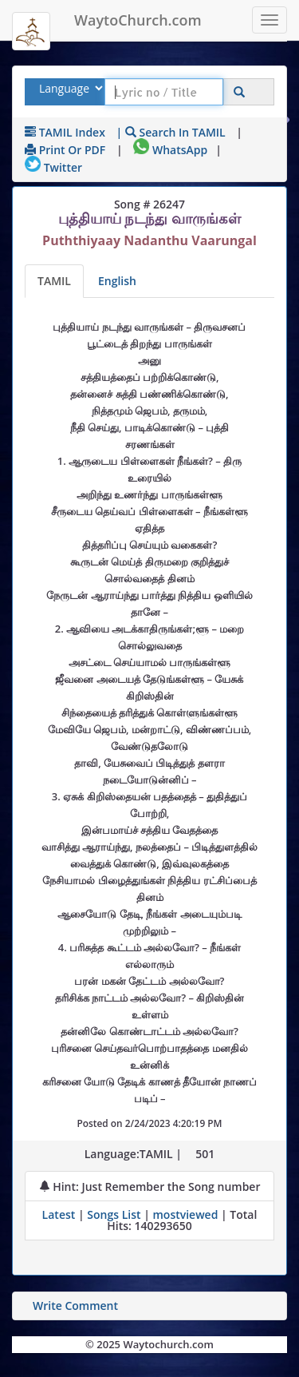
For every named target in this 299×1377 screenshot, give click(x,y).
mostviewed (185, 1214)
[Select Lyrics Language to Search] (69, 88)
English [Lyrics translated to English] (117, 280)
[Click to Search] (239, 92)
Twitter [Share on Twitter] (53, 167)
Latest (60, 1214)
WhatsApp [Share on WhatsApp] (170, 149)
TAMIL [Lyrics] (54, 280)
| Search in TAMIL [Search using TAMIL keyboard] (171, 132)
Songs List (113, 1214)
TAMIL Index (65, 132)
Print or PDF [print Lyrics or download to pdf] (65, 149)
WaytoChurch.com (138, 20)
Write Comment (75, 1305)
